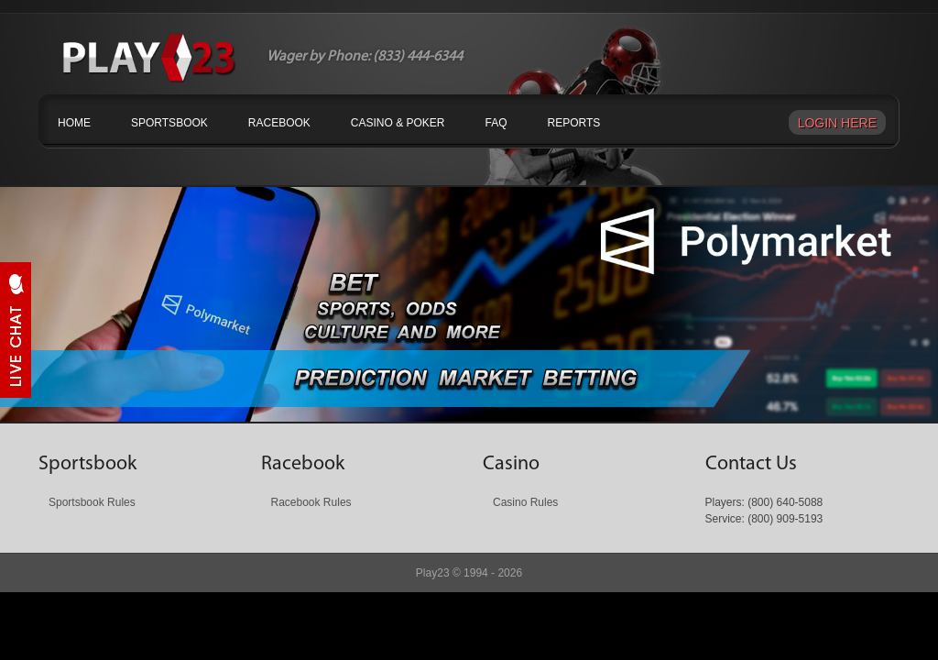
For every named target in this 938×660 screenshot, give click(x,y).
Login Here (837, 123)
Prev (155, 390)
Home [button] (74, 122)
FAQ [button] (496, 122)
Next (783, 390)
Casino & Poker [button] (398, 122)
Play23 (433, 572)
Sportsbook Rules (92, 502)
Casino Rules (525, 502)
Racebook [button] (279, 122)
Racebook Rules (311, 502)
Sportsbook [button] (169, 122)
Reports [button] (574, 122)
